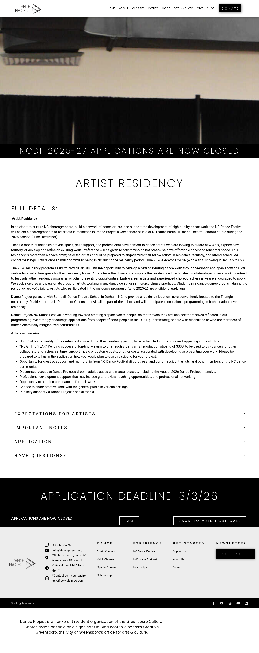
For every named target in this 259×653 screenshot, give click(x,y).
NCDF (166, 8)
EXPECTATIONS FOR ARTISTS (55, 413)
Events (153, 8)
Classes (138, 8)
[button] (129, 414)
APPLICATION (33, 441)
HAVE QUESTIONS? (40, 455)
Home (111, 8)
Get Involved (183, 8)
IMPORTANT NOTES (41, 427)
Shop (210, 8)
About (124, 8)
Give (200, 8)
